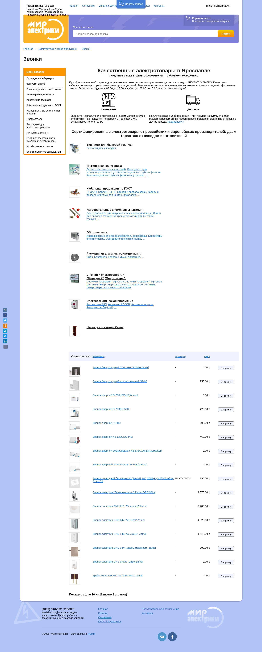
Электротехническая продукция (58, 48)
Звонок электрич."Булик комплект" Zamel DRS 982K (124, 492)
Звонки (86, 48)
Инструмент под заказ (39, 99)
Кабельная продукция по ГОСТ (44, 105)
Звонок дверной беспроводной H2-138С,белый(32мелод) (127, 450)
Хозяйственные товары (40, 146)
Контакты (159, 5)
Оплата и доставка (109, 5)
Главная (28, 48)
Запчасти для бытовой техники (44, 89)
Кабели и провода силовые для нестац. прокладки (123, 193)
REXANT (92, 191)
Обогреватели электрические (123, 238)
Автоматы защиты (142, 304)
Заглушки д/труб (36, 83)
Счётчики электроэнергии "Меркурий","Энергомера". (41, 139)
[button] (131, 4)
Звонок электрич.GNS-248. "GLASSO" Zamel (119, 533)
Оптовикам (88, 5)
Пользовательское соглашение (160, 608)
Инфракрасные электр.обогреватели (109, 235)
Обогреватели (35, 119)
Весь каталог (35, 71)
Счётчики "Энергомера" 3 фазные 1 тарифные (121, 286)
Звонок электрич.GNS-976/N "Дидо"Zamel (118, 561)
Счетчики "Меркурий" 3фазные (143, 281)
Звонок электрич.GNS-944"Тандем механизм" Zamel (124, 547)
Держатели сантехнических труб (106, 169)
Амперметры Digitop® (100, 307)
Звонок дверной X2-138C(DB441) (113, 436)
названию (99, 356)
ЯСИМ (91, 633)
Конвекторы (139, 235)
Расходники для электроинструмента (38, 126)
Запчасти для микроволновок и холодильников (123, 213)
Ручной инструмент (37, 132)
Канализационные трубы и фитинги (139, 172)
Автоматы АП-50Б (119, 304)
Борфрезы (100, 256)
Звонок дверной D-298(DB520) (111, 409)
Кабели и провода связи (131, 191)
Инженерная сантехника (40, 94)
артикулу (180, 356)
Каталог (74, 5)
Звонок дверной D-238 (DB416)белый (115, 395)
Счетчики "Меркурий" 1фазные (105, 281)
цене (207, 356)
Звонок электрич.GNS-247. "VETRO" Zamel (119, 519)
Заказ (90, 213)
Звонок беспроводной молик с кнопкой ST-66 (120, 381)
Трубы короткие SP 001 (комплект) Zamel (118, 575)
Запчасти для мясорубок (102, 148)
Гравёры (113, 256)
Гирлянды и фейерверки (40, 78)
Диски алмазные (130, 256)
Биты (90, 256)
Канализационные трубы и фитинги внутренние (115, 175)
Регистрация (222, 5)
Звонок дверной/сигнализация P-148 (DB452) (120, 464)
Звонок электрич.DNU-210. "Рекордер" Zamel (120, 506)
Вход (209, 5)
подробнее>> (176, 121)
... (147, 175)
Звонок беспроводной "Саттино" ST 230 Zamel (121, 367)
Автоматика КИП (97, 304)
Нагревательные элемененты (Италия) (115, 209)
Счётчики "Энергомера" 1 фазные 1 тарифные (115, 284)
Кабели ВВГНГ (107, 191)
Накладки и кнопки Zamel (105, 327)
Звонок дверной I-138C (107, 422)
